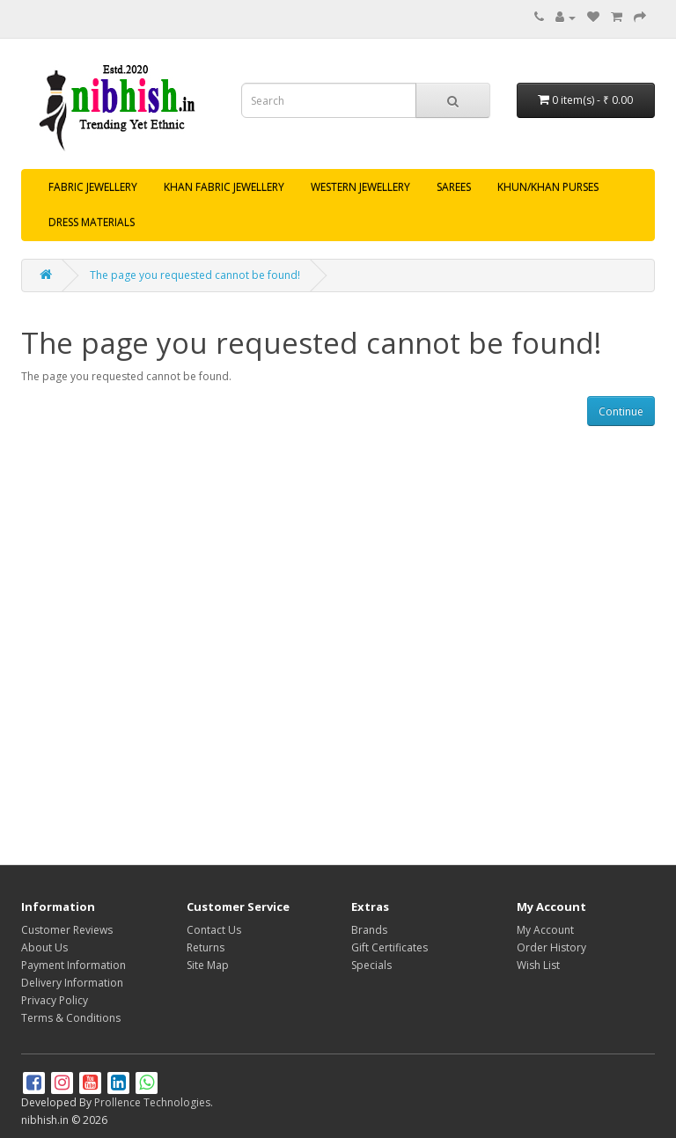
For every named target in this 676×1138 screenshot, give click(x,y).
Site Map (208, 965)
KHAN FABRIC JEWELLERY (224, 187)
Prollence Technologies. (153, 1102)
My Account (545, 929)
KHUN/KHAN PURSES (548, 187)
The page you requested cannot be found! (195, 275)
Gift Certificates (389, 947)
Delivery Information (72, 982)
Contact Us (214, 929)
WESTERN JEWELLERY (360, 187)
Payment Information (73, 965)
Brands (369, 929)
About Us (44, 947)
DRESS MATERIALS (91, 222)
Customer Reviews (67, 929)
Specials (371, 965)
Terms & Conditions (71, 1017)
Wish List (538, 965)
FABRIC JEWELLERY (92, 187)
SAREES (454, 187)
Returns (205, 947)
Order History (551, 947)
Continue (621, 411)
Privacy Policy (54, 1000)
